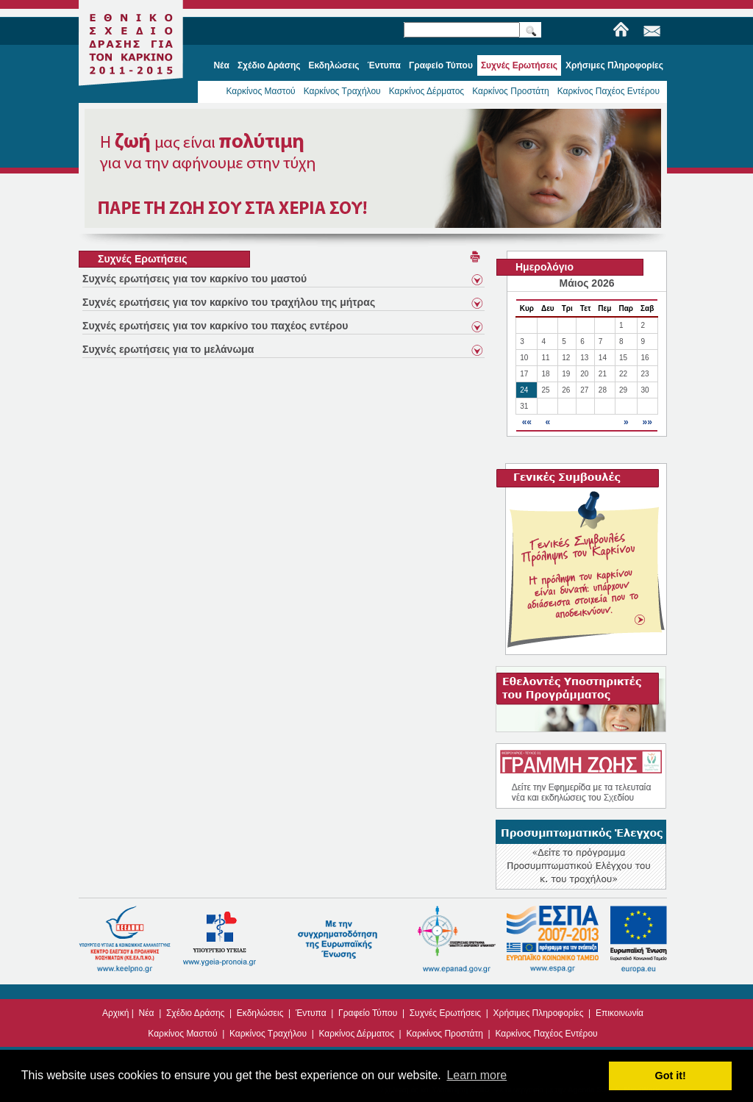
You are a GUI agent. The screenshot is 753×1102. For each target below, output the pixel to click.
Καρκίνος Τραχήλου (342, 91)
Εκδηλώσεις (260, 1013)
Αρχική (115, 1013)
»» (647, 422)
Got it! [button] (670, 1075)
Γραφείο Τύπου (367, 1013)
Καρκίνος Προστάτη (510, 91)
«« (527, 422)
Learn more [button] (476, 1075)
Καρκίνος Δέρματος (427, 91)
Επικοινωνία (619, 1013)
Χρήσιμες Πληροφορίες (538, 1013)
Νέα (146, 1013)
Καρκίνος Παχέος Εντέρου (608, 91)
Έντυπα (311, 1013)
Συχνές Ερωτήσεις (445, 1013)
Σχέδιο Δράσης (195, 1013)
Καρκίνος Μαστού (260, 91)
